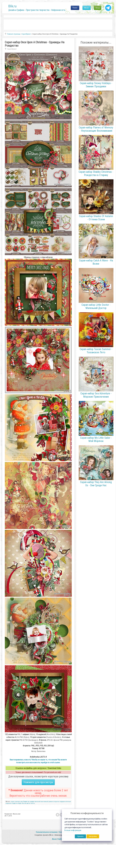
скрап (12, 801)
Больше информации (72, 830)
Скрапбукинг (12, 49)
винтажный (44, 801)
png (21, 801)
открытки (56, 801)
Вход (98, 8)
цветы (28, 803)
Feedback (61, 839)
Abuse (54, 839)
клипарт (17, 801)
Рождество (26, 801)
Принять (80, 836)
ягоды (19, 803)
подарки (62, 801)
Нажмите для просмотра (38, 782)
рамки (51, 801)
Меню (86, 8)
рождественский (35, 801)
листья (24, 803)
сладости (14, 803)
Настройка (93, 836)
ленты (33, 803)
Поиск (75, 8)
